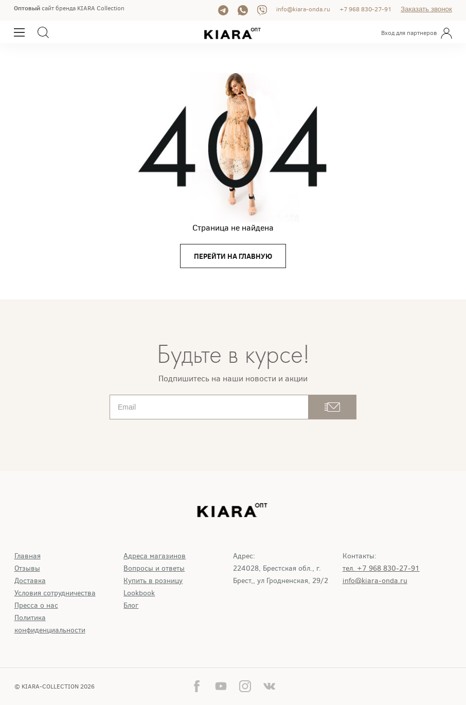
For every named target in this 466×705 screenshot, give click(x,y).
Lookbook (139, 593)
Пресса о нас (36, 605)
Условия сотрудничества (55, 593)
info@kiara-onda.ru (303, 9)
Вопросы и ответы (154, 568)
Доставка (30, 581)
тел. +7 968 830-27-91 (381, 568)
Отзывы (27, 568)
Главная (27, 556)
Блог (130, 605)
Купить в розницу (153, 581)
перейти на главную (233, 256)
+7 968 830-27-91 (365, 9)
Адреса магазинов (154, 556)
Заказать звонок (426, 9)
